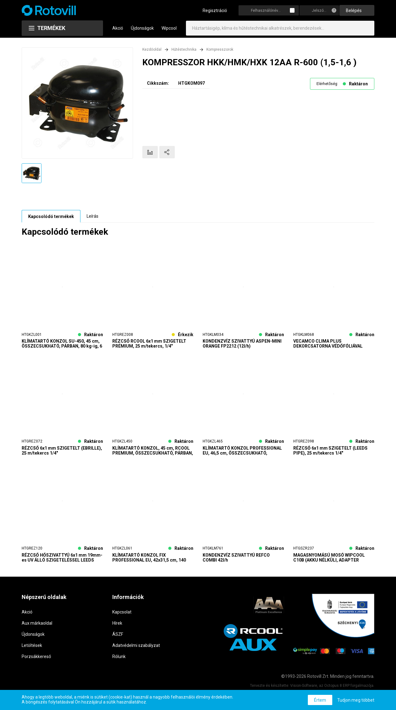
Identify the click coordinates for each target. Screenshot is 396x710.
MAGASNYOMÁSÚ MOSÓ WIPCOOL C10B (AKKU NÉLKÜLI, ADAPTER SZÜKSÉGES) (329, 561)
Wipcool (169, 32)
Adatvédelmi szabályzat (136, 648)
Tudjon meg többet (355, 700)
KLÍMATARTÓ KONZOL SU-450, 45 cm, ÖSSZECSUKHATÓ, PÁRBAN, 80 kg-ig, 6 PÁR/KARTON (62, 347)
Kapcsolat (121, 615)
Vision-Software (303, 689)
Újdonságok (142, 32)
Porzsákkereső (36, 659)
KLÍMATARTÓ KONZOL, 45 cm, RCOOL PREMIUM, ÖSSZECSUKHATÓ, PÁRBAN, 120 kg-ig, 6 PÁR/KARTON (152, 454)
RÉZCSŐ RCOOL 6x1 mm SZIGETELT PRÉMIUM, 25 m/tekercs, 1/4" (149, 347)
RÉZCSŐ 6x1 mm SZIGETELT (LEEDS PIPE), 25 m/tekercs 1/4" (330, 454)
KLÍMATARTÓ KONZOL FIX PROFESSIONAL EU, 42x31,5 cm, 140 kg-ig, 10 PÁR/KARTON (149, 561)
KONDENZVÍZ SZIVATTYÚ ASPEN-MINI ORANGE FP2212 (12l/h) (242, 347)
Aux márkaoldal (37, 626)
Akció (117, 32)
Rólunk (119, 659)
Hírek (117, 626)
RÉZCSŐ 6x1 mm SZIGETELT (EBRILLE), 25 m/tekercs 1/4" (62, 454)
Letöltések (32, 648)
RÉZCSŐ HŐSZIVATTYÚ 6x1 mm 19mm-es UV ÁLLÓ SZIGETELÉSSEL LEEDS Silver (62, 561)
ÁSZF (117, 637)
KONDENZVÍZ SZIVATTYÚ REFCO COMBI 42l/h (236, 561)
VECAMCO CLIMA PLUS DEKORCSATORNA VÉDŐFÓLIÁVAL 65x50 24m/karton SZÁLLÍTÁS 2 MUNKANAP (328, 347)
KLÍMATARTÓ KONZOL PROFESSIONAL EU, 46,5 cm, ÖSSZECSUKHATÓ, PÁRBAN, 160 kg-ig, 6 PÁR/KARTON (242, 454)
